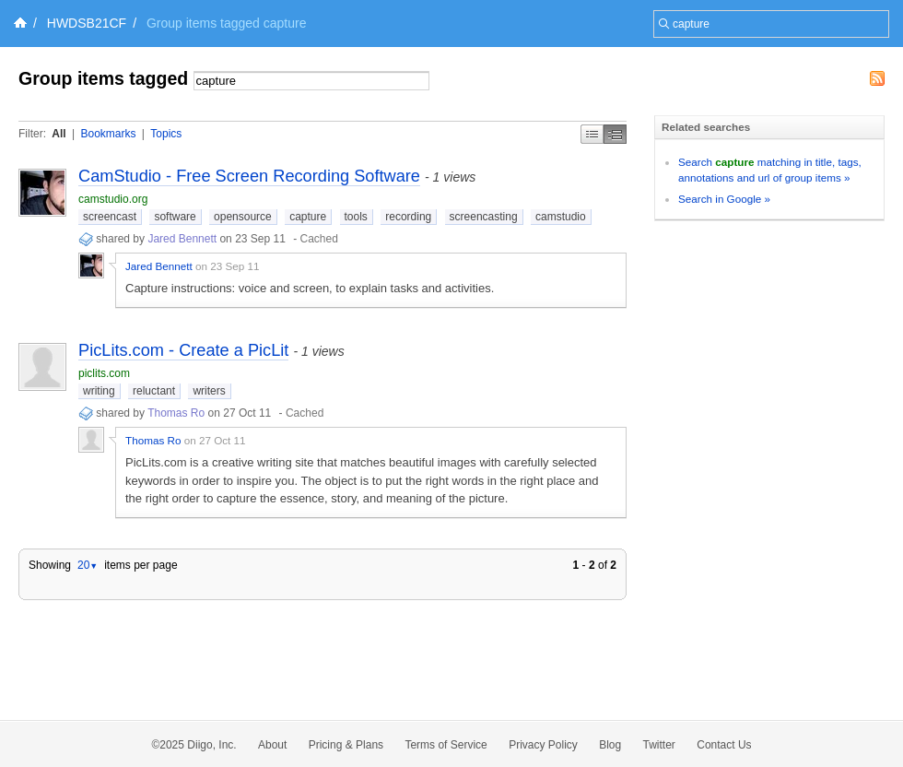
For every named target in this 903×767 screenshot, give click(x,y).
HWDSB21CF (86, 23)
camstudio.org (112, 199)
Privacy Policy (543, 744)
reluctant (154, 390)
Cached (319, 238)
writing (99, 390)
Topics (166, 133)
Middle (615, 134)
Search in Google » (724, 199)
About (272, 744)
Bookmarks (107, 133)
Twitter (659, 744)
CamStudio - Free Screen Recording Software (249, 176)
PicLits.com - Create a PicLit (183, 350)
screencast (109, 216)
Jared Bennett (182, 238)
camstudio (560, 216)
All (58, 133)
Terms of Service (446, 744)
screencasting (484, 216)
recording (408, 216)
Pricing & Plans (346, 744)
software (174, 216)
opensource (243, 216)
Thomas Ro (176, 413)
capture (307, 216)
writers (209, 390)
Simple (592, 134)
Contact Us (724, 744)
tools (356, 216)
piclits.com (104, 373)
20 (87, 565)
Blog (610, 744)
